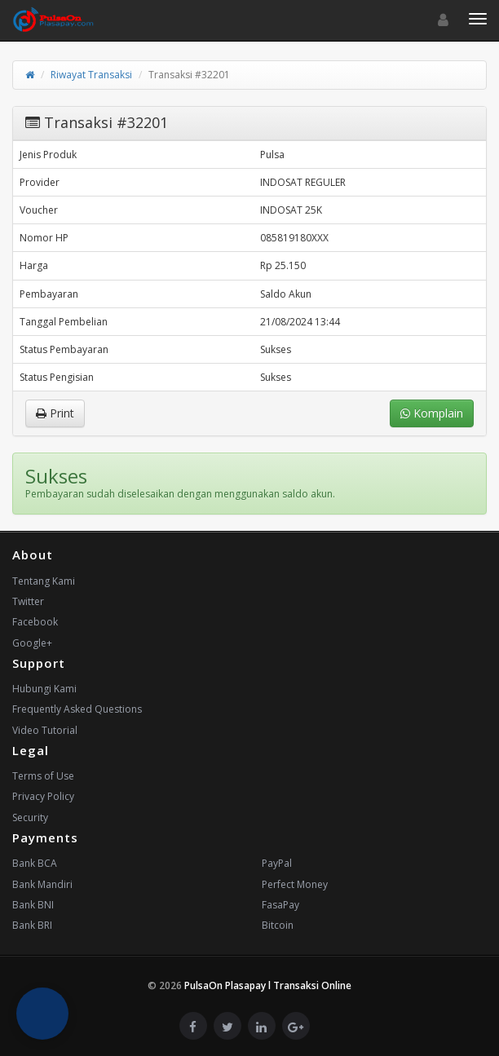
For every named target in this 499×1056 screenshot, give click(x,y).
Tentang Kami (43, 581)
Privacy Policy (43, 796)
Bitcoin (278, 925)
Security (30, 817)
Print (55, 413)
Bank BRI (32, 925)
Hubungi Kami (44, 689)
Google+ (32, 643)
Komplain (431, 413)
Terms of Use (43, 776)
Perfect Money (295, 884)
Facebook (35, 622)
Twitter (28, 601)
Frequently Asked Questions (77, 709)
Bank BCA (34, 863)
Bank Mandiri (42, 884)
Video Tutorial (44, 730)
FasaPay (280, 905)
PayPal (277, 863)
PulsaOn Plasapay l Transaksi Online (267, 985)
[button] (42, 1014)
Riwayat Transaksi (91, 75)
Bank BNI (33, 905)
